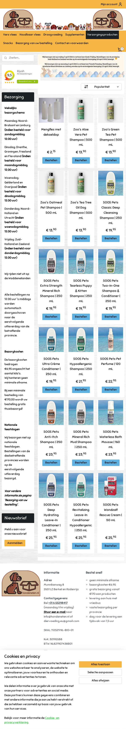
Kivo (7, 684)
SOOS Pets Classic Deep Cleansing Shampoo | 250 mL (111, 213)
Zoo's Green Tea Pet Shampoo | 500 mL (110, 137)
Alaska (9, 674)
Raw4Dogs (12, 702)
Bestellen (51, 160)
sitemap (52, 722)
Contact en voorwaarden (71, 43)
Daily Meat (12, 693)
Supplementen (74, 34)
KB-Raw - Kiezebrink (18, 697)
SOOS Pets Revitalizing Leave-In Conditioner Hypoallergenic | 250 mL (81, 517)
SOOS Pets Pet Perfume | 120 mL (110, 364)
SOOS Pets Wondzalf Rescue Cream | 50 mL (110, 512)
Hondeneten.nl (54, 652)
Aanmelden (14, 543)
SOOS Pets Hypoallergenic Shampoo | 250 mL (81, 366)
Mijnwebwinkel (98, 722)
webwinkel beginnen (70, 722)
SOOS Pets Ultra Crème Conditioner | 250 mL (51, 366)
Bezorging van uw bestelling (34, 43)
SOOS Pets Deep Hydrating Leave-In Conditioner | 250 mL (51, 517)
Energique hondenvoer (20, 661)
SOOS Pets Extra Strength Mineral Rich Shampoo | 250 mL (51, 291)
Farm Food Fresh (16, 665)
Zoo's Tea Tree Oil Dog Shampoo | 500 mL (81, 210)
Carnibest (11, 706)
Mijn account (111, 4)
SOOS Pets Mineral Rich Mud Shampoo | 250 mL (81, 439)
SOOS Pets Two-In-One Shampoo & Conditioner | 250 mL (110, 291)
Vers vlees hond (15, 656)
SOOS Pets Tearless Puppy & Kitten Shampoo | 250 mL (81, 291)
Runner (9, 670)
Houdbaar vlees (30, 34)
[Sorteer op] (101, 87)
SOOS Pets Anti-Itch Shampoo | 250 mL (51, 439)
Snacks (8, 43)
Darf (7, 679)
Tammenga (12, 688)
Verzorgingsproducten (102, 34)
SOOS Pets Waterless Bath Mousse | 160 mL (110, 439)
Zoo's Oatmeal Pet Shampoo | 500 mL (51, 208)
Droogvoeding (52, 34)
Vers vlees (10, 34)
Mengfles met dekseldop (51, 131)
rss (58, 722)
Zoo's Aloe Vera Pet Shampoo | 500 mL (81, 137)
